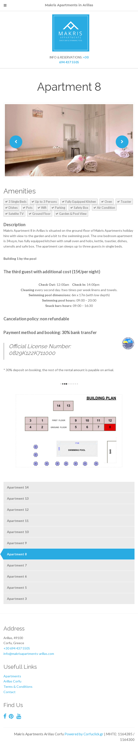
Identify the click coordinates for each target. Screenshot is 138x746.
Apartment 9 (17, 543)
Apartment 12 (18, 509)
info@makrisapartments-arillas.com (28, 654)
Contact (9, 692)
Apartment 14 (18, 487)
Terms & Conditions (17, 686)
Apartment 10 (18, 532)
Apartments (12, 676)
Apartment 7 (17, 565)
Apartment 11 (18, 521)
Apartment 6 (17, 576)
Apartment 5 (17, 587)
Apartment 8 (17, 554)
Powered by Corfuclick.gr (83, 734)
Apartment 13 (18, 498)
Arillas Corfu (12, 681)
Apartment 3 (17, 599)
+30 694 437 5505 (16, 648)
